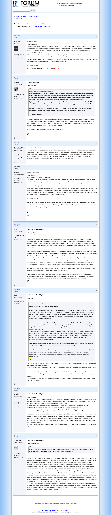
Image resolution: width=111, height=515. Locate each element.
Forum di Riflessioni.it (21, 16)
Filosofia (36, 16)
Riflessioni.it (71, 5)
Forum (30, 16)
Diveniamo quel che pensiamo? (68, 503)
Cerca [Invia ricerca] (33, 10)
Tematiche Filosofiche (43, 26)
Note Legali (45, 510)
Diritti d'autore (53, 510)
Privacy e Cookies (64, 510)
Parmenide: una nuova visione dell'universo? (47, 503)
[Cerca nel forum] (21, 10)
